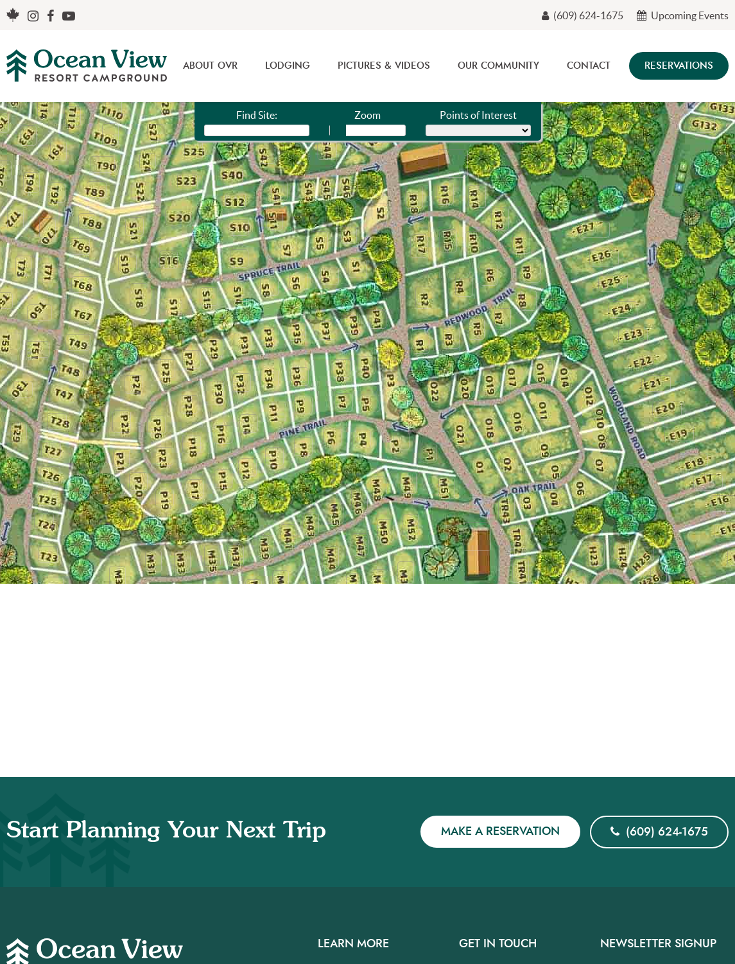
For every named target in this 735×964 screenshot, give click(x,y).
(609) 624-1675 (582, 15)
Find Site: (256, 115)
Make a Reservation (500, 831)
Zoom (367, 115)
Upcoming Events (683, 15)
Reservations (678, 66)
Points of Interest (478, 115)
